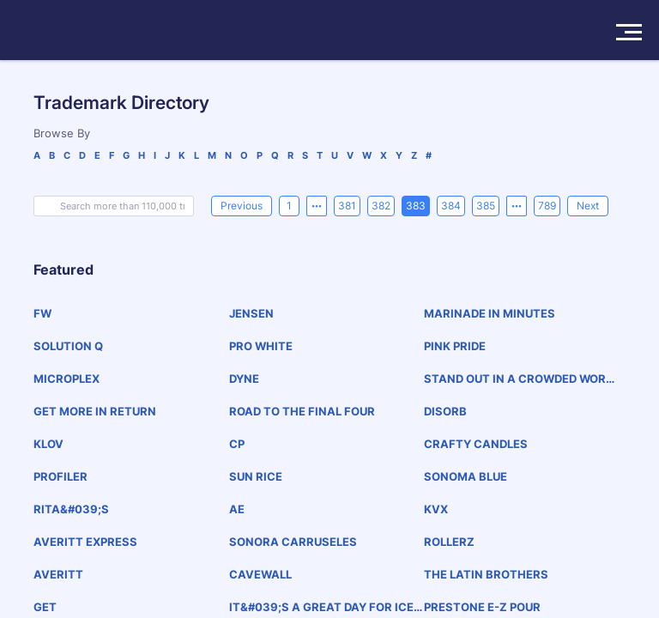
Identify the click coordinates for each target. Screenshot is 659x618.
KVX (436, 509)
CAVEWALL (260, 574)
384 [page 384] (451, 205)
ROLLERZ (449, 541)
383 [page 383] (416, 205)
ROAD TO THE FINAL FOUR (302, 411)
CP (237, 444)
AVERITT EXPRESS (85, 541)
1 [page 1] (289, 205)
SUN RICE (255, 476)
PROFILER (60, 476)
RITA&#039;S (71, 509)
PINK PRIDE (455, 346)
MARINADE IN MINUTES (489, 313)
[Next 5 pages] (516, 206)
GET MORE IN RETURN (94, 411)
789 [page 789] (547, 205)
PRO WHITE (261, 346)
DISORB (445, 411)
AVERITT (58, 574)
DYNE (244, 378)
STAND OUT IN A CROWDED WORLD (518, 379)
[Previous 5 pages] (316, 206)
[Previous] (241, 206)
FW (42, 313)
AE (237, 509)
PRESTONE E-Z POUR (482, 607)
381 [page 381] (347, 205)
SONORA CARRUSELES (293, 541)
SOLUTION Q (68, 346)
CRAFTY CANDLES (476, 444)
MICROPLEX (66, 378)
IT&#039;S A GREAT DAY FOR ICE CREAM (321, 607)
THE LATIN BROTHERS (486, 574)
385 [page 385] (485, 205)
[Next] (587, 206)
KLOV (48, 444)
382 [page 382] (381, 205)
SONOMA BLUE (465, 476)
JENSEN (251, 313)
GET (45, 607)
